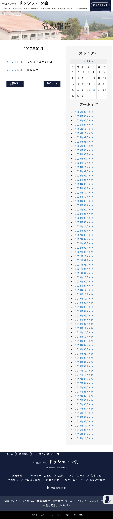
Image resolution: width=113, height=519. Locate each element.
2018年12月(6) (84, 328)
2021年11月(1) (84, 256)
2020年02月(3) (84, 281)
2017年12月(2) (84, 370)
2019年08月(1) (84, 307)
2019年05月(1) (84, 315)
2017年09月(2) (84, 379)
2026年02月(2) (84, 120)
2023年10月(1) (84, 197)
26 (94, 90)
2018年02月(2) (84, 362)
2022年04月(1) (84, 239)
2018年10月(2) (84, 337)
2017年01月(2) (84, 409)
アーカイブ (88, 104)
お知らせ (7, 8)
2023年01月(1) (84, 222)
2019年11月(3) (84, 294)
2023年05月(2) (84, 214)
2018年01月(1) (84, 366)
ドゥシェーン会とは (21, 8)
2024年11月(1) (84, 167)
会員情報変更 (101, 5)
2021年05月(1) (84, 269)
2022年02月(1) (84, 248)
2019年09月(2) (84, 303)
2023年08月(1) (84, 205)
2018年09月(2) (84, 341)
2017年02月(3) (84, 404)
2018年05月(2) (84, 354)
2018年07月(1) (84, 345)
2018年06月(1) (84, 349)
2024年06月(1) (84, 175)
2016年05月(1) (84, 421)
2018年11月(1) (84, 332)
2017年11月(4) (84, 375)
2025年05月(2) (84, 146)
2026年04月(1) (84, 112)
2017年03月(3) (84, 400)
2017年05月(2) (84, 392)
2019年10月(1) (84, 298)
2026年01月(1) (84, 125)
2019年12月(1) (84, 290)
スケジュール (77, 475)
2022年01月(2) (84, 252)
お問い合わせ (82, 8)
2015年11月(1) (84, 426)
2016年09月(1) (84, 417)
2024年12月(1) (84, 163)
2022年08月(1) (84, 231)
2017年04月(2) (84, 396)
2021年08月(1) (84, 264)
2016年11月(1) (84, 413)
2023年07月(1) (84, 209)
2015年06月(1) (84, 430)
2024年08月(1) (84, 171)
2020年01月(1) (84, 286)
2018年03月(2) (84, 358)
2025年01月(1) (84, 158)
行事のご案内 (32, 480)
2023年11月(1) (84, 192)
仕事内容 (96, 475)
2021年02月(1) (84, 273)
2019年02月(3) (84, 324)
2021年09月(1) (84, 260)
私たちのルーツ (58, 8)
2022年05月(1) (84, 235)
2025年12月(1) (84, 129)
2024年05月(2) (84, 180)
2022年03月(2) (84, 243)
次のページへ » (52, 84)
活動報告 (35, 8)
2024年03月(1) (84, 184)
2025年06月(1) (84, 142)
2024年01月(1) (84, 188)
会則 (60, 475)
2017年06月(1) (84, 387)
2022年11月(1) (84, 226)
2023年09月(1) (84, 201)
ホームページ (74, 501)
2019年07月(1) (84, 311)
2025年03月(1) (84, 150)
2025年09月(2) (84, 137)
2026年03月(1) (84, 116)
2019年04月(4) (84, 320)
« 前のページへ (15, 84)
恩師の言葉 (45, 8)
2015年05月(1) (84, 434)
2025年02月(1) (84, 154)
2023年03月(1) (84, 218)
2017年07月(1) (84, 383)
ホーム (9, 454)
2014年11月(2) (84, 438)
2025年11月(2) (84, 133)
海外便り (70, 8)
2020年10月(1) (84, 277)
